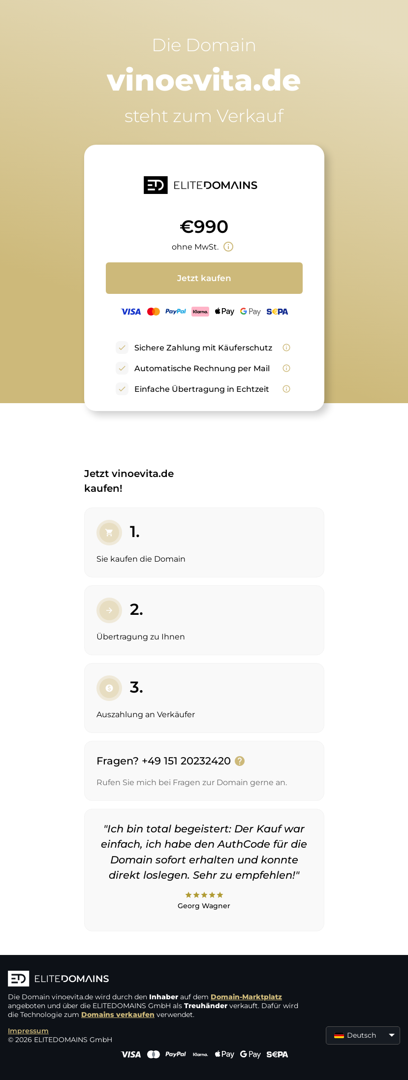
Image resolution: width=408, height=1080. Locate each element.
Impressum (28, 1030)
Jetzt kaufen (204, 278)
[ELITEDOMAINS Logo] (155, 979)
